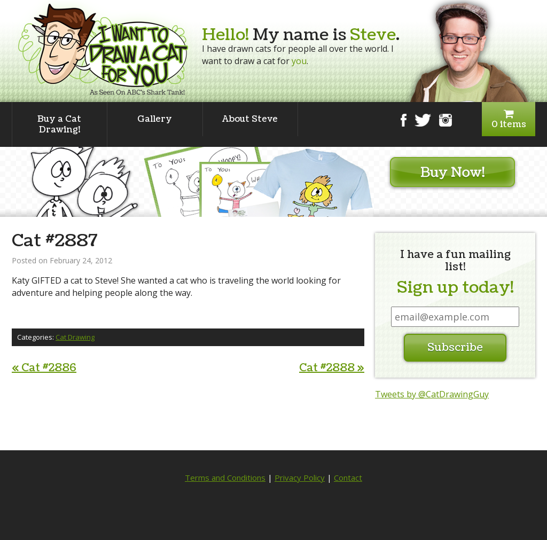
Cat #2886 (44, 368)
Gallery (154, 119)
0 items (508, 119)
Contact (348, 477)
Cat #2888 (331, 368)
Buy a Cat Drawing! (59, 124)
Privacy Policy (300, 477)
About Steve (250, 119)
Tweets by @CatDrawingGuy (432, 394)
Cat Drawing (75, 337)
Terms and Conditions (225, 477)
